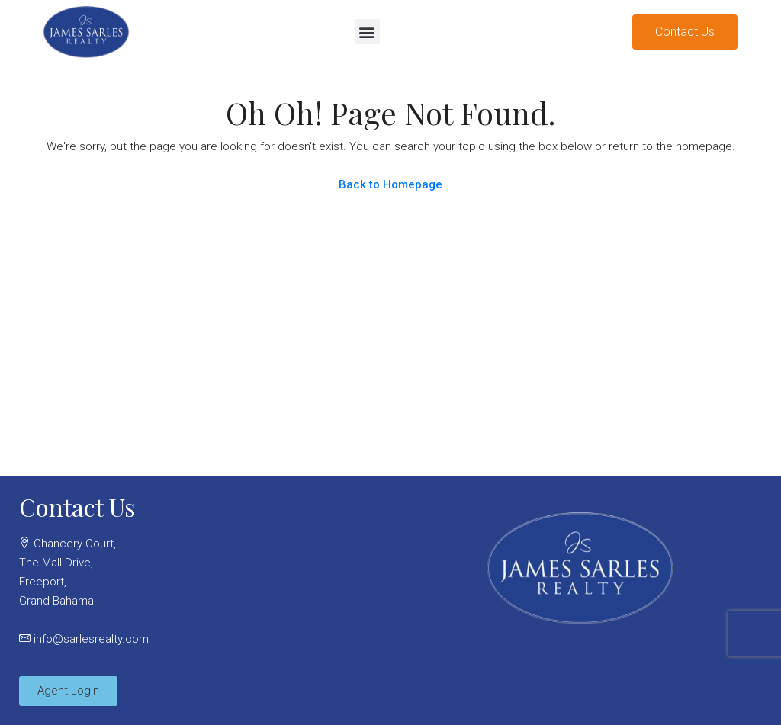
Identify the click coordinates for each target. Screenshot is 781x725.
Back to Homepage (390, 184)
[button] (367, 31)
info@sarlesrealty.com (91, 639)
